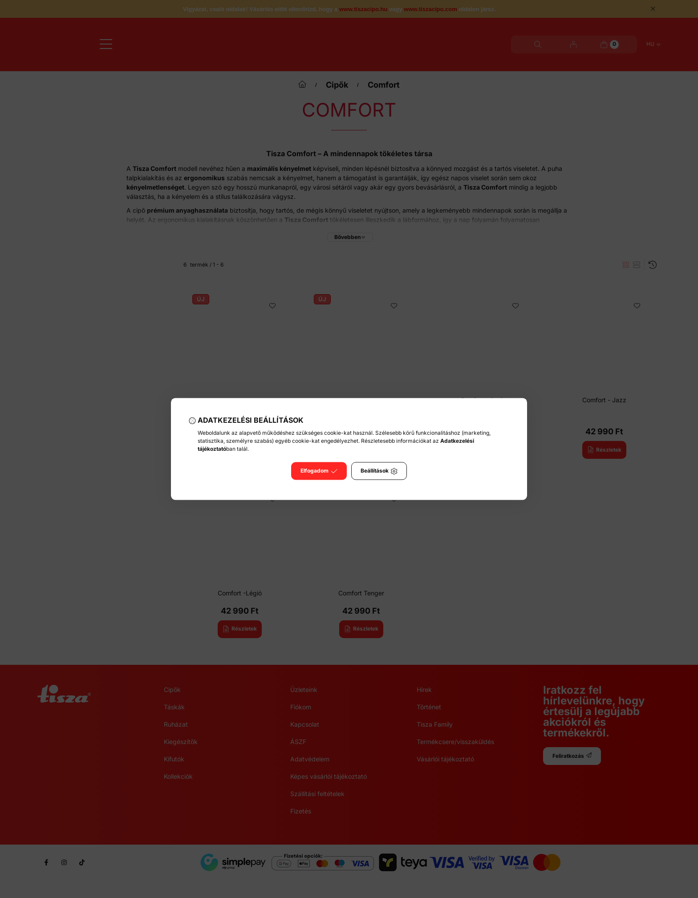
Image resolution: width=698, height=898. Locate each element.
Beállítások (379, 471)
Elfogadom (318, 471)
